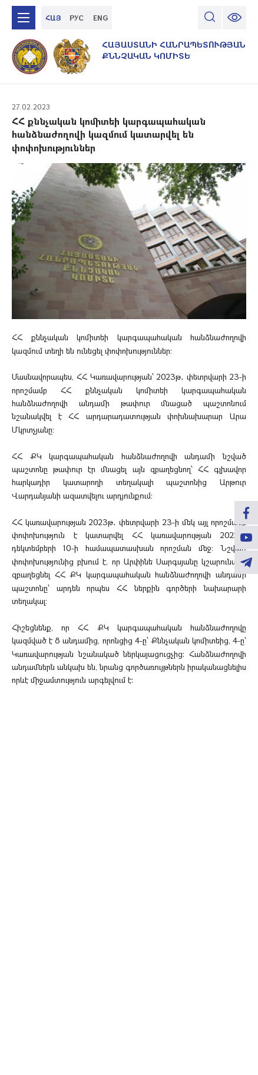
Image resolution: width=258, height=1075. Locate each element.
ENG (100, 17)
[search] (209, 17)
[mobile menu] (23, 17)
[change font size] (234, 17)
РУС (77, 17)
